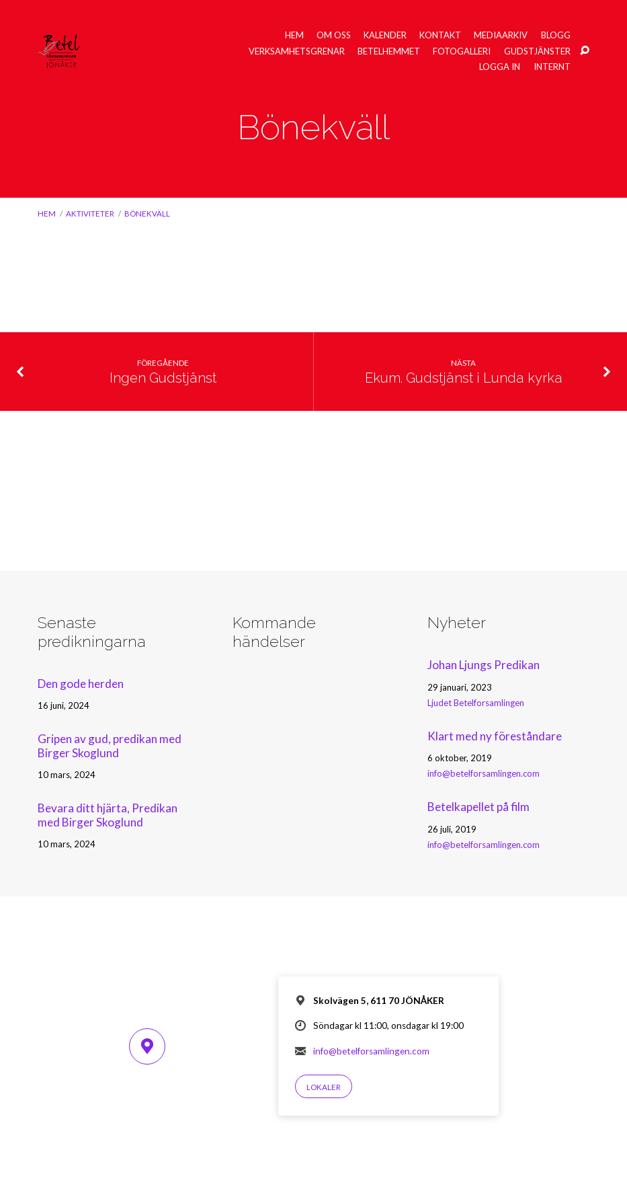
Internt (552, 67)
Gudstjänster (537, 51)
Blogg (556, 35)
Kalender (385, 35)
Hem (294, 35)
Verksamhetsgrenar (297, 51)
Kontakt (440, 35)
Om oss (334, 35)
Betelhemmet (389, 51)
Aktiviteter (90, 213)
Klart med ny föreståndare (494, 736)
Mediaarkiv (501, 35)
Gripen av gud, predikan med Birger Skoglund (109, 746)
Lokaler (323, 1087)
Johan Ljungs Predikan (483, 665)
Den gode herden (81, 684)
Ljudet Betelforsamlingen (475, 702)
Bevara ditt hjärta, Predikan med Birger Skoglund (107, 815)
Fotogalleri (462, 51)
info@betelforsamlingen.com (483, 773)
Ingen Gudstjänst (163, 378)
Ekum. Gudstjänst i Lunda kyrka (463, 378)
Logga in (499, 67)
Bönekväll (147, 213)
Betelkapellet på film (478, 807)
